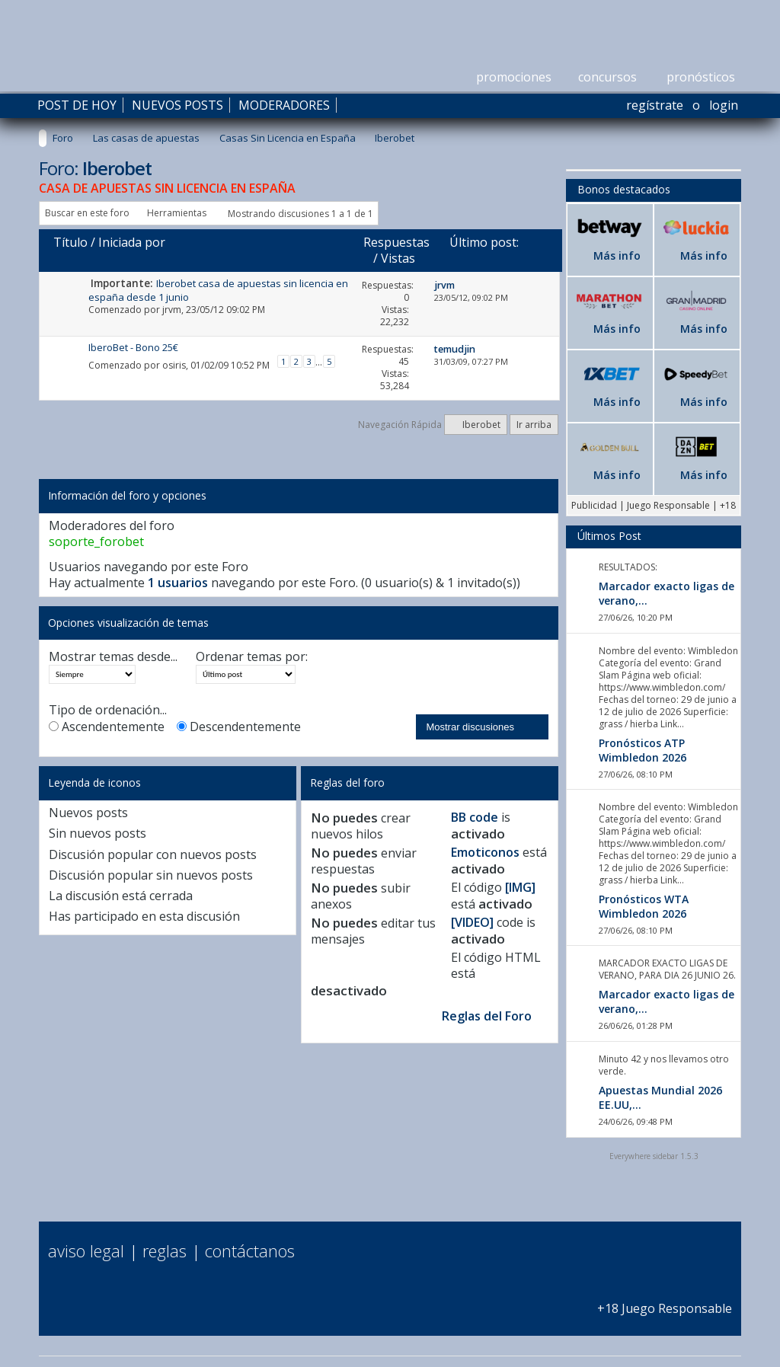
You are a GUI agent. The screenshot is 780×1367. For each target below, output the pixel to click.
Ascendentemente (107, 727)
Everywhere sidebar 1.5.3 (653, 1156)
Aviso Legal (86, 1250)
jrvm (171, 309)
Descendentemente (239, 727)
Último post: (484, 242)
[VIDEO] (472, 922)
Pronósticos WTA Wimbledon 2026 (644, 906)
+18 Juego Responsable (664, 1300)
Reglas (164, 1250)
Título (70, 242)
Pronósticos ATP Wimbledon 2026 (642, 750)
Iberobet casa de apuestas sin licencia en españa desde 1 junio (218, 289)
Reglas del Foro (487, 1016)
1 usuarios (178, 582)
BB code (474, 817)
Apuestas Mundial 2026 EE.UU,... (660, 1097)
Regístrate (654, 105)
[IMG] (520, 887)
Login (723, 105)
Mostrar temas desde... (113, 657)
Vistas (398, 258)
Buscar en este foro (87, 212)
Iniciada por (131, 242)
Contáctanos (250, 1250)
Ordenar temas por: (252, 657)
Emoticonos (485, 852)
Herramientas (176, 212)
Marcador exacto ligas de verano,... (666, 593)
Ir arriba (533, 424)
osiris (174, 365)
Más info (617, 255)
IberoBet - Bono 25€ (133, 347)
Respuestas (396, 242)
